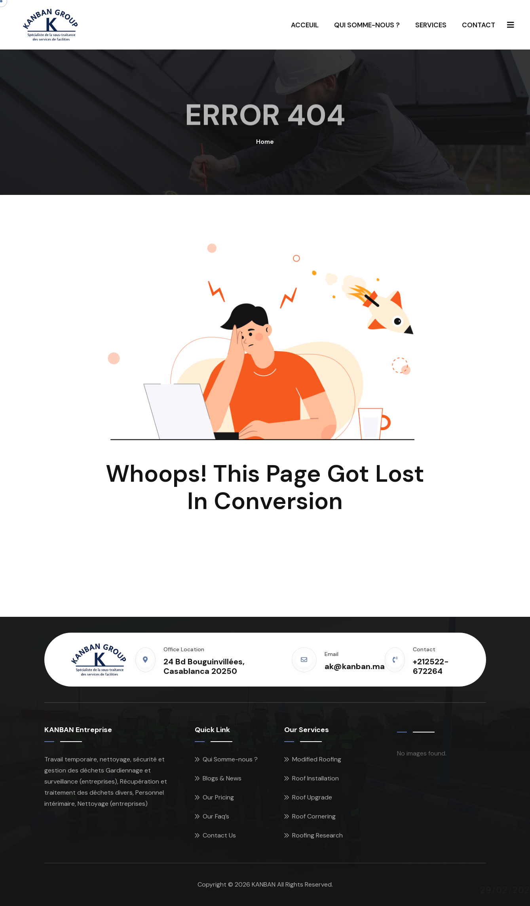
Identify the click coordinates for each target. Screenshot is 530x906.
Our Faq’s (216, 816)
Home (265, 141)
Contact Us (219, 835)
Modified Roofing (316, 759)
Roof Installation (315, 778)
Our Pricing (218, 797)
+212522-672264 (431, 666)
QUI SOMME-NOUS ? (367, 25)
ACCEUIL (305, 25)
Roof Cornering (314, 816)
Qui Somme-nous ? (230, 759)
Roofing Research (317, 835)
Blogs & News (222, 778)
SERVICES (430, 25)
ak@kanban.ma (355, 666)
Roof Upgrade (312, 797)
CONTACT (478, 25)
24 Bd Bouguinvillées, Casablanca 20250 (204, 666)
